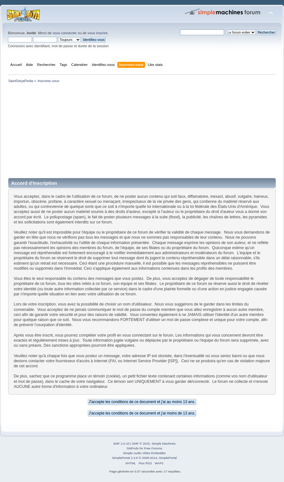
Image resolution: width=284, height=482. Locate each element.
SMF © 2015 (141, 443)
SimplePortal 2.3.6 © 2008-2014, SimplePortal (144, 458)
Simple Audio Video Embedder (144, 453)
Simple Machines (164, 443)
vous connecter (65, 33)
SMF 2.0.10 (121, 443)
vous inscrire (97, 33)
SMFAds (133, 448)
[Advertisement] (142, 131)
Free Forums (153, 448)
